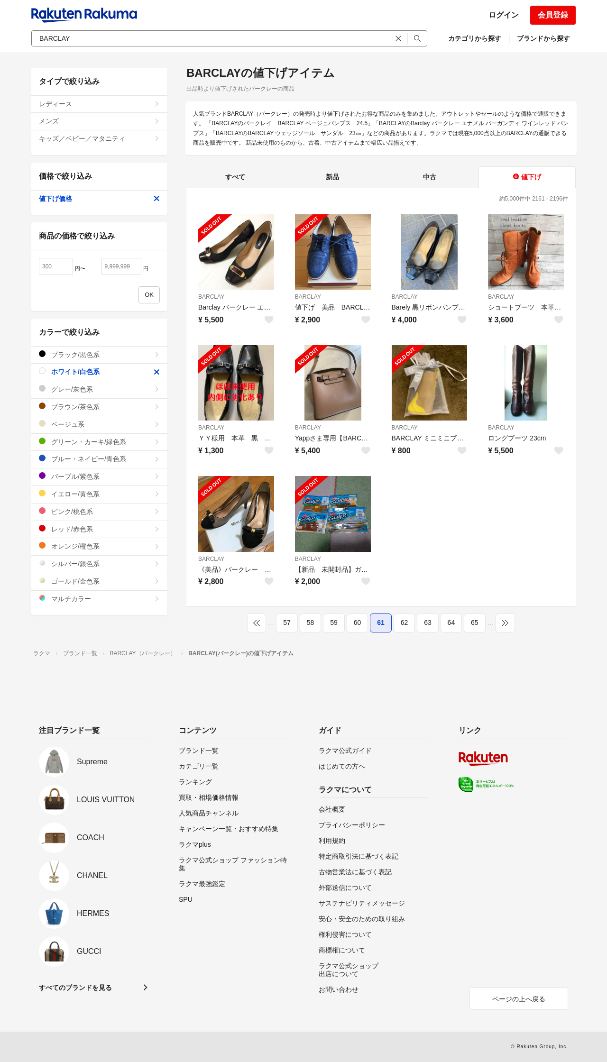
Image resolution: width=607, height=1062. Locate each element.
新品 (332, 177)
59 (334, 622)
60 (357, 622)
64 (451, 622)
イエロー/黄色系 (99, 494)
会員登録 (553, 15)
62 (404, 622)
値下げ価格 (99, 198)
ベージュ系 (99, 424)
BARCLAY (211, 296)
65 (474, 622)
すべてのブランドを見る (75, 987)
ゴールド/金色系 (99, 581)
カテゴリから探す (474, 38)
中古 (429, 177)
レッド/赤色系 (99, 529)
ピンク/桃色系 (99, 511)
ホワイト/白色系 (99, 371)
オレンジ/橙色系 (99, 546)
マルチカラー (99, 599)
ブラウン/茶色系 (99, 407)
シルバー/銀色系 (99, 563)
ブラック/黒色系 (99, 354)
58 (310, 622)
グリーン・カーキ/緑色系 (99, 442)
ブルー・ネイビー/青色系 (99, 459)
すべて (235, 177)
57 (287, 622)
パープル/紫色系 (99, 476)
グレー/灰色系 (99, 389)
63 (428, 622)
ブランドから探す (543, 38)
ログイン (503, 15)
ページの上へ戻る (518, 999)
